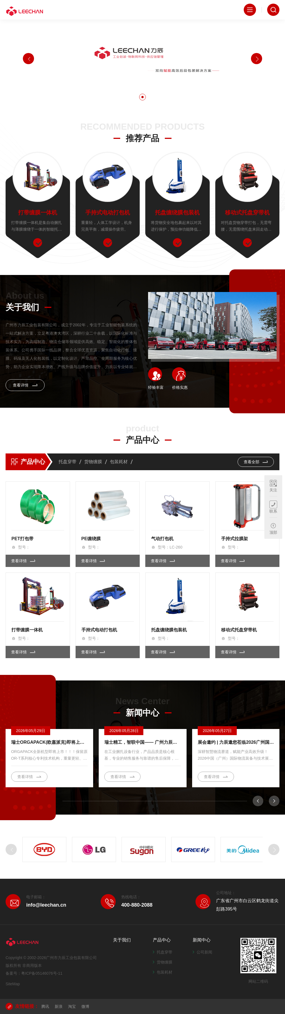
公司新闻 (202, 952)
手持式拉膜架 (234, 538)
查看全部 (256, 461)
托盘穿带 (67, 461)
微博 (85, 1006)
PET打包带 (22, 538)
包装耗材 (119, 461)
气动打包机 (162, 538)
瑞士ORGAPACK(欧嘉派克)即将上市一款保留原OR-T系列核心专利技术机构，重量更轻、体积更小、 (49, 742)
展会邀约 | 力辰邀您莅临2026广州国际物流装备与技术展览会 (235, 742)
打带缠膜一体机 (37, 212)
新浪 (58, 1006)
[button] (142, 97)
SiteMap (13, 984)
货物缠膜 (93, 461)
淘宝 (72, 1006)
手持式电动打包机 (107, 212)
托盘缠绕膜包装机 (177, 212)
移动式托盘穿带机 (247, 212)
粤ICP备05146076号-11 (41, 973)
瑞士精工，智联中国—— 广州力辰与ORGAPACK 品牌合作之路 (142, 742)
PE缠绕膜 (91, 538)
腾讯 (45, 1006)
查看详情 (25, 385)
